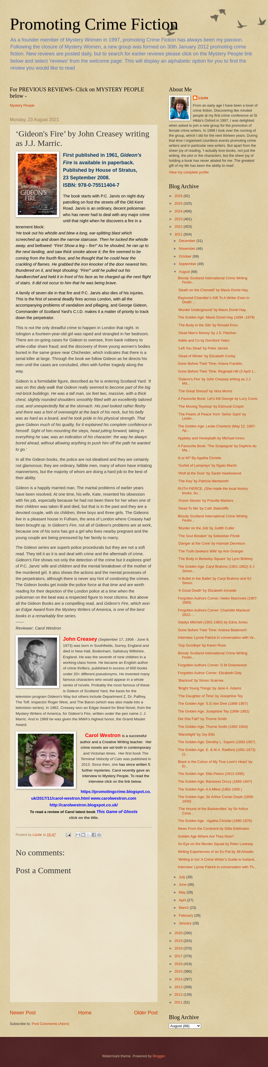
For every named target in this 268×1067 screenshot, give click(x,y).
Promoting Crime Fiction (94, 24)
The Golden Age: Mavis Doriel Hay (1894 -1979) (216, 317)
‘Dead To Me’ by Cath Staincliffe (203, 508)
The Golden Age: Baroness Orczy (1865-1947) (215, 781)
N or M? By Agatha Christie (199, 458)
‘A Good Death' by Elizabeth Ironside (207, 590)
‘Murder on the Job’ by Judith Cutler (206, 528)
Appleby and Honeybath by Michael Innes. (211, 438)
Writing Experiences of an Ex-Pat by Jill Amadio (215, 852)
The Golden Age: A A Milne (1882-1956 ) (210, 789)
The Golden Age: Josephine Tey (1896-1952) (213, 711)
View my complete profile (189, 172)
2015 (178, 971)
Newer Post (23, 1012)
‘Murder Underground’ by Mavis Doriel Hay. (212, 310)
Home (85, 1012)
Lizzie (203, 98)
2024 (178, 211)
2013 (178, 987)
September (188, 264)
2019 (178, 941)
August (185, 272)
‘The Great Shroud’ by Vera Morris (205, 391)
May (182, 892)
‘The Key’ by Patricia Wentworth (203, 481)
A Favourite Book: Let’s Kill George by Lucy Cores (217, 399)
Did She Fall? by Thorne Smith (202, 719)
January (185, 923)
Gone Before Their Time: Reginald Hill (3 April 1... (217, 371)
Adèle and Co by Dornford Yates (203, 340)
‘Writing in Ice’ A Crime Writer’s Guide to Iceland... (217, 859)
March (184, 908)
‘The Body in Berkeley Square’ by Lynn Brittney (215, 559)
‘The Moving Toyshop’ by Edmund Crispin (211, 406)
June (183, 884)
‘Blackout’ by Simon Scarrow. (201, 680)
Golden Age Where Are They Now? (206, 836)
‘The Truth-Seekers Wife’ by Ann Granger (210, 551)
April (183, 900)
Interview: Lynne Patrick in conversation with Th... (217, 867)
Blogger (159, 1056)
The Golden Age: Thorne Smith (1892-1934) (213, 727)
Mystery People (22, 105)
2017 (178, 956)
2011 (178, 1002)
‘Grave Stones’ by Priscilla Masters (205, 500)
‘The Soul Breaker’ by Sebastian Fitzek (209, 536)
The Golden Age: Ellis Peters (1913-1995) (211, 774)
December (187, 241)
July (182, 877)
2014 (178, 979)
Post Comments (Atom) (50, 1024)
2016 (178, 964)
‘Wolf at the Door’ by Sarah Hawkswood (209, 473)
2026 (178, 196)
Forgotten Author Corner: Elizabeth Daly (209, 673)
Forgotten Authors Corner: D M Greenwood (212, 665)
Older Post (146, 1012)
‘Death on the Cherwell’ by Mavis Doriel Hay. (213, 290)
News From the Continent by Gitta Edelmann (213, 828)
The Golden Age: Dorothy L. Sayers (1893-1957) (216, 742)
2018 (178, 948)
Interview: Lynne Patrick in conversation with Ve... (217, 637)
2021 (178, 234)
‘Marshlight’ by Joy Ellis (196, 734)
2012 (178, 994)
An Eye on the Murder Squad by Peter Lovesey (215, 844)
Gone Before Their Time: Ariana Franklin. (210, 363)
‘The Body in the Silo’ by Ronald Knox (208, 325)
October (185, 256)
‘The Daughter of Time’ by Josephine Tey (210, 696)
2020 (178, 933)
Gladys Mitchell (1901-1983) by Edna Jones (213, 622)
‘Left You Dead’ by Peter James (203, 348)
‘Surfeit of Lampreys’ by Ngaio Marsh (207, 465)
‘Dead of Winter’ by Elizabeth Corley (206, 356)
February (186, 915)
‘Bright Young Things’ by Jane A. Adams (209, 688)
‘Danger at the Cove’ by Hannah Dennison (211, 543)
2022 (178, 226)
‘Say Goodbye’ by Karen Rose (202, 645)
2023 (178, 219)
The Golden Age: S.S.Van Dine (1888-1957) (213, 703)
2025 (178, 203)
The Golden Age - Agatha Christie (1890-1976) (215, 821)
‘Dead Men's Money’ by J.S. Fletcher (207, 333)
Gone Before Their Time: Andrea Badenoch (212, 630)
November (187, 248)
